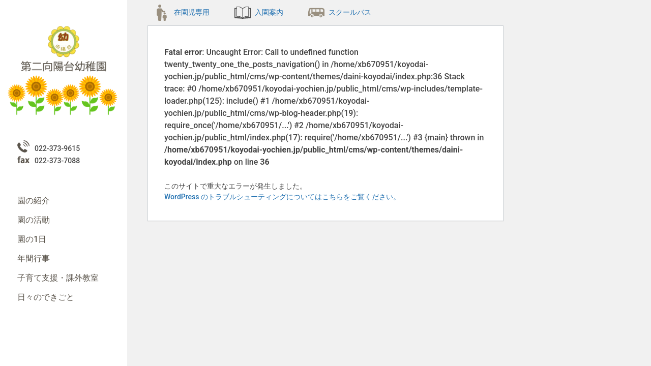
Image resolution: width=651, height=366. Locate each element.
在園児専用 (182, 12)
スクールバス (339, 12)
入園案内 (258, 12)
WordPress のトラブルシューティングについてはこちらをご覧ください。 (282, 197)
